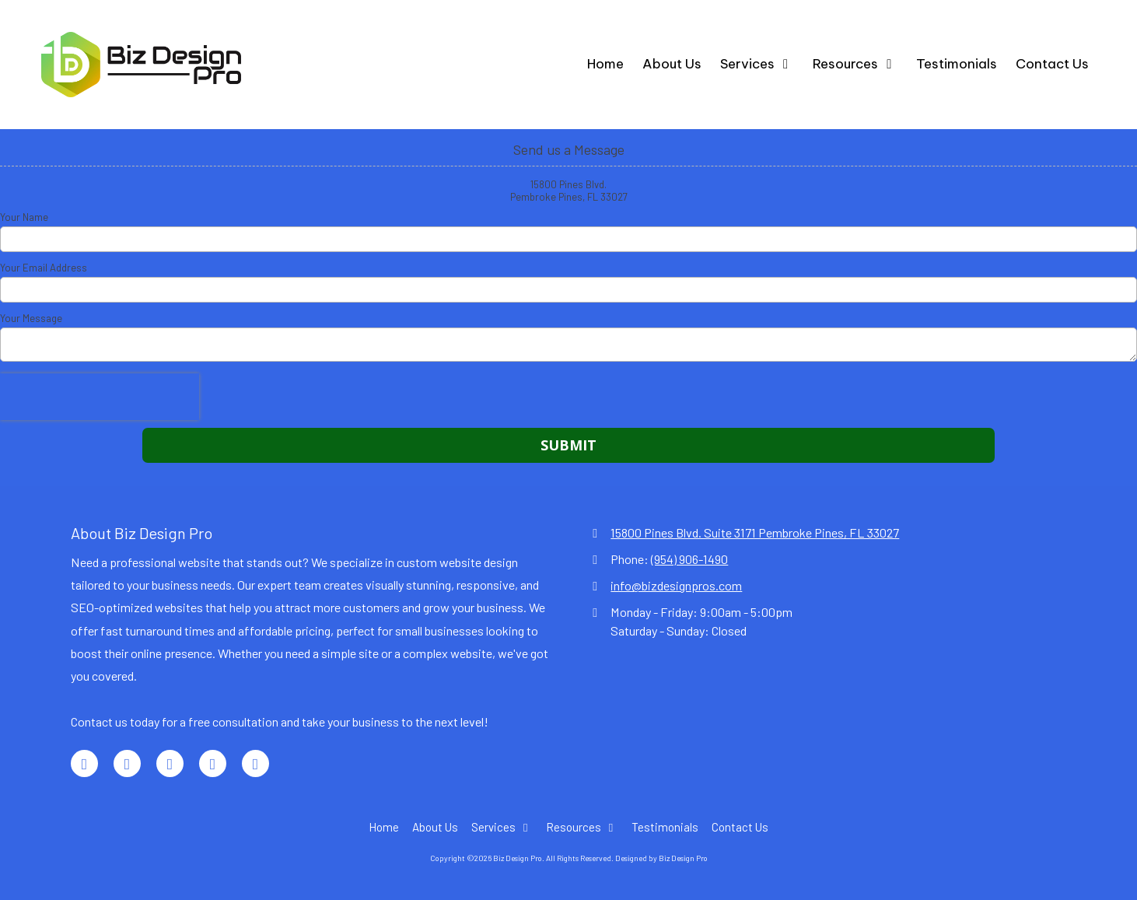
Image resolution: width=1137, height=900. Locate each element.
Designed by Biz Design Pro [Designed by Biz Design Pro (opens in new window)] (661, 858)
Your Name (24, 217)
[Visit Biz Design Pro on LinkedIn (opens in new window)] (127, 763)
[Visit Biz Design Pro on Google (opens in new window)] (170, 763)
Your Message (31, 318)
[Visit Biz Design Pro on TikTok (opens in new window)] (212, 763)
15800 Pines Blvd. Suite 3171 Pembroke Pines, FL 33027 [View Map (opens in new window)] (754, 532)
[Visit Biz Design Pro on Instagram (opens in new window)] (255, 763)
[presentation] (99, 396)
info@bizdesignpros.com (676, 585)
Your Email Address (43, 267)
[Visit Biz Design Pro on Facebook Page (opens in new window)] (84, 763)
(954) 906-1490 (689, 559)
